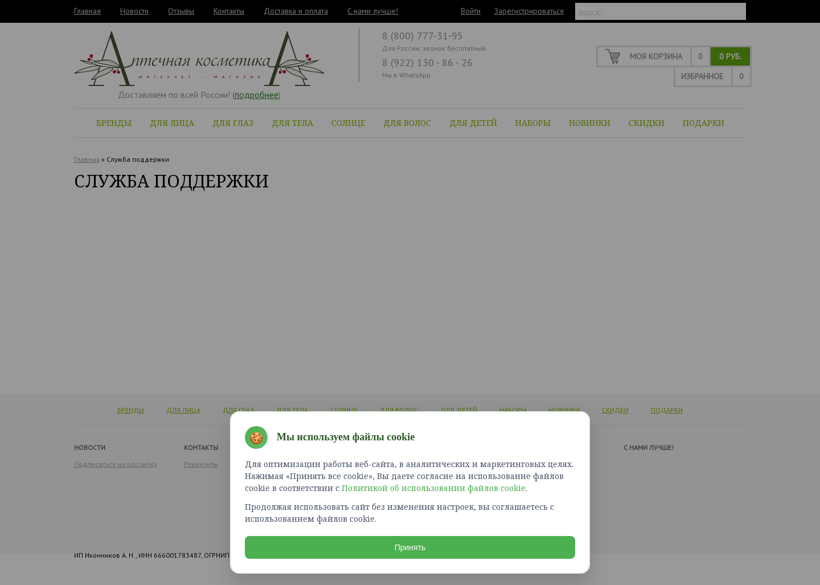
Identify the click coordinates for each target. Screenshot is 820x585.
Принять (410, 547)
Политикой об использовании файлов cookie (434, 487)
